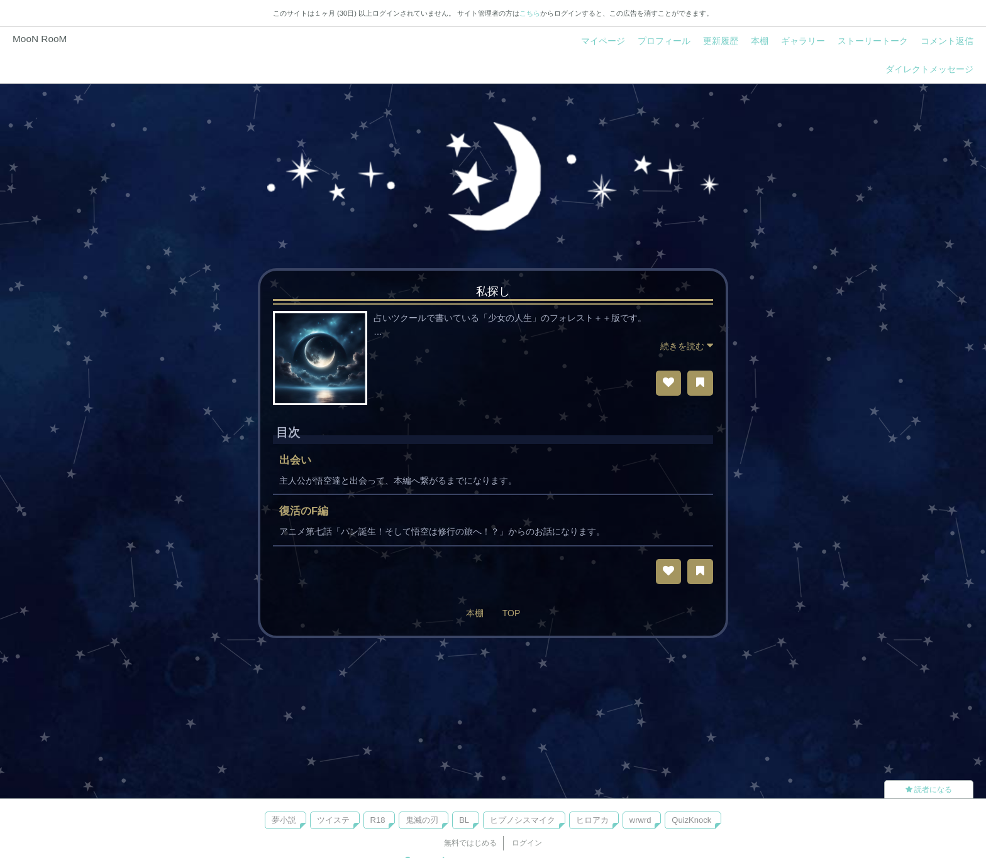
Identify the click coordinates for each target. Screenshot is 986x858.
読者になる (929, 789)
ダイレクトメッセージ (929, 69)
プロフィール (664, 41)
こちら (529, 13)
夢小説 (284, 820)
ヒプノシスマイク (522, 820)
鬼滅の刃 (422, 820)
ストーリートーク (873, 41)
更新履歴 (720, 41)
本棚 (759, 41)
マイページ (603, 41)
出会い (295, 460)
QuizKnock (691, 820)
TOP (511, 613)
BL (464, 820)
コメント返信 (947, 41)
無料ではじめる (470, 843)
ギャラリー (803, 41)
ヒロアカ (592, 820)
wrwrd (640, 820)
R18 (377, 820)
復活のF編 (303, 511)
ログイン (527, 843)
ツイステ (333, 820)
